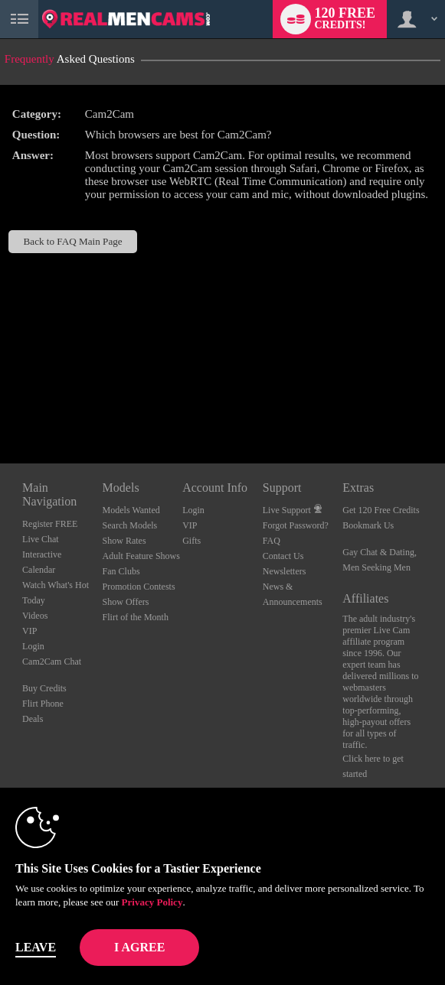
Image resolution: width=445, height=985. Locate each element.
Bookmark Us (368, 525)
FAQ (271, 540)
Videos (34, 615)
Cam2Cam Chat (51, 661)
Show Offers (126, 602)
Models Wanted (131, 510)
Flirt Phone (43, 703)
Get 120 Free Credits (380, 510)
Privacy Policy (152, 902)
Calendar (38, 569)
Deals (32, 719)
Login (33, 646)
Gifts (191, 540)
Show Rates (124, 540)
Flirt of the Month (136, 617)
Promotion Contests (139, 586)
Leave (35, 947)
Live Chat (40, 539)
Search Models (130, 525)
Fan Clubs (121, 571)
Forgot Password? (296, 525)
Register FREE (49, 524)
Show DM (0, 406)
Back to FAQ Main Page (73, 241)
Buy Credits (44, 688)
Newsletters (284, 571)
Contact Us (283, 556)
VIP (29, 631)
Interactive (41, 554)
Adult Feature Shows (141, 556)
